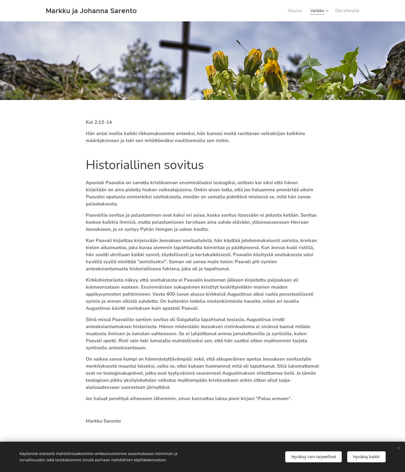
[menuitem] (292, 10)
